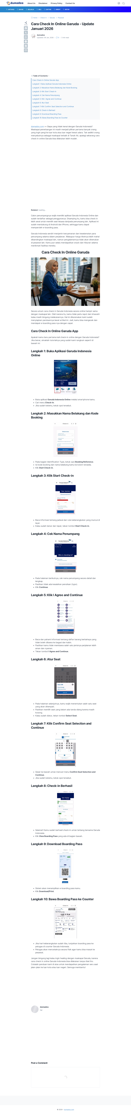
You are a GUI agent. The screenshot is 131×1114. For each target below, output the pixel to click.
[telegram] (26, 41)
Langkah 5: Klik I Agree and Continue (46, 99)
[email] (26, 50)
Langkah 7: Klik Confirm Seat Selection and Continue (53, 106)
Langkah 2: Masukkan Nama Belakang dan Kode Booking (54, 88)
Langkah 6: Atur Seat (40, 103)
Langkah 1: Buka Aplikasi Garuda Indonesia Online (51, 84)
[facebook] (26, 28)
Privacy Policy (56, 3)
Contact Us (70, 3)
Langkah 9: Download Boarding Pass (46, 114)
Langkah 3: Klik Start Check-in (44, 91)
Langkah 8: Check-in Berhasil (43, 110)
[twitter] (26, 33)
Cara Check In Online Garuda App (45, 80)
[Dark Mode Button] (119, 3)
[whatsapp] (26, 37)
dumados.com (37, 126)
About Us (31, 3)
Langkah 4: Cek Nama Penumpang (46, 95)
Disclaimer (43, 3)
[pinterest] (26, 46)
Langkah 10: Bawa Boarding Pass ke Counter (50, 118)
